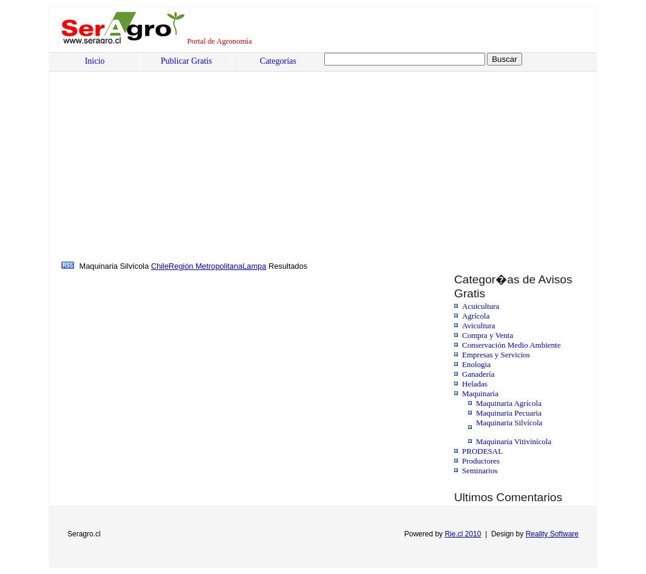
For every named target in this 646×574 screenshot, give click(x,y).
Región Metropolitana (206, 266)
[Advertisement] (154, 168)
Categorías (278, 61)
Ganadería (478, 374)
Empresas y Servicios (496, 354)
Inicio (95, 61)
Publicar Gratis (186, 61)
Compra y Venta (487, 335)
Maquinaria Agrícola (509, 403)
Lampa (254, 266)
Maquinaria (480, 393)
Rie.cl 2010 (462, 534)
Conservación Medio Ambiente (511, 344)
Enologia (476, 364)
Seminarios (480, 470)
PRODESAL (482, 451)
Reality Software (552, 534)
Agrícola (475, 315)
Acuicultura (480, 306)
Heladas (475, 383)
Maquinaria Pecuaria (509, 412)
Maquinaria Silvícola (509, 422)
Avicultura (478, 325)
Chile (160, 266)
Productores (481, 460)
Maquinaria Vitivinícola (513, 441)
